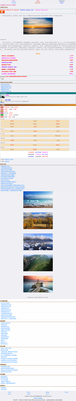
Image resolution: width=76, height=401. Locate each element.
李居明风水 (47, 392)
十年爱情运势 (38, 154)
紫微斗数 (57, 126)
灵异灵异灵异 (4, 389)
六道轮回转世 (15, 114)
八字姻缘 (14, 109)
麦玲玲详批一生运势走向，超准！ (27, 9)
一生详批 (10, 114)
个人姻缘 (57, 140)
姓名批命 (35, 135)
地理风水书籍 (4, 356)
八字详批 (57, 131)
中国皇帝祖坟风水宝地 (6, 86)
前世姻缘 (5, 109)
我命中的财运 (31, 154)
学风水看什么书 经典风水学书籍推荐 (9, 358)
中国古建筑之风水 (5, 326)
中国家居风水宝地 (5, 89)
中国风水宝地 (4, 331)
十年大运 (5, 114)
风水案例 (66, 392)
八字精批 (7, 95)
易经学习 (3, 340)
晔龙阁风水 (3, 5)
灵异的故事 (3, 387)
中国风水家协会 (4, 333)
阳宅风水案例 (4, 376)
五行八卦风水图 (4, 379)
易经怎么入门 (4, 342)
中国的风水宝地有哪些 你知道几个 (9, 181)
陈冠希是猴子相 (4, 378)
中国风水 (14, 5)
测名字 (10, 116)
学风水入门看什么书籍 (6, 348)
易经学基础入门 (4, 343)
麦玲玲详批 (12, 123)
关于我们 (35, 398)
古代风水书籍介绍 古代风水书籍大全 (9, 362)
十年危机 (12, 107)
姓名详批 (16, 107)
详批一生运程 (45, 154)
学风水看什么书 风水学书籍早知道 (9, 360)
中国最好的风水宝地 (5, 166)
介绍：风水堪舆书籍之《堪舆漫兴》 (9, 355)
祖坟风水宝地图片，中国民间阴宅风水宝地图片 (12, 190)
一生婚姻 (10, 109)
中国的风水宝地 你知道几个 (7, 183)
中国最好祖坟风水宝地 (6, 87)
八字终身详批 (31, 152)
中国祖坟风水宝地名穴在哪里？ (8, 174)
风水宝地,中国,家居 (5, 84)
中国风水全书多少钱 (5, 323)
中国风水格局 (4, 335)
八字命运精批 (6, 107)
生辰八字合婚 (38, 152)
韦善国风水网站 (4, 338)
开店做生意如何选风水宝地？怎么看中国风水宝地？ (13, 188)
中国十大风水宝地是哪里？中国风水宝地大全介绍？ (13, 185)
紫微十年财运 (57, 135)
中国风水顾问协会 (5, 336)
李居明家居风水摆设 (5, 366)
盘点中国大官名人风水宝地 (7, 178)
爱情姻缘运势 (45, 152)
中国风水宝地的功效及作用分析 (8, 171)
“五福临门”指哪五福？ (6, 381)
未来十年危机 (8, 99)
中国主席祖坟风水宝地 (6, 91)
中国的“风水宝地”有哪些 (6, 169)
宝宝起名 (35, 144)
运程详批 (12, 126)
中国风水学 (6, 161)
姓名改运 (35, 123)
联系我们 (40, 398)
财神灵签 (5, 116)
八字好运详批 (38, 156)
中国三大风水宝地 (5, 180)
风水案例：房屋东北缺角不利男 (8, 383)
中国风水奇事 (4, 324)
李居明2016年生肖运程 (6, 371)
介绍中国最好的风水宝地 (6, 168)
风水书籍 (28, 392)
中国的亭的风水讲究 (5, 328)
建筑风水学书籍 (4, 350)
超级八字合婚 (45, 156)
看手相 (13, 116)
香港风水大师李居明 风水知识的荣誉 (9, 370)
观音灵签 (12, 149)
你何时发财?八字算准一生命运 (41, 9)
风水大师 (9, 5)
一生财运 (12, 135)
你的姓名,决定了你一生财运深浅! (12, 9)
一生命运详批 (13, 2)
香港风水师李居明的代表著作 (7, 368)
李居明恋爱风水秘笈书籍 (6, 353)
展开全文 (38, 53)
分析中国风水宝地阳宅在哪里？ (8, 176)
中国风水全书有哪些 (5, 330)
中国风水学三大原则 (8, 159)
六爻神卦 (57, 149)
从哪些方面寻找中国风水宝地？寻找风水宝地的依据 (13, 187)
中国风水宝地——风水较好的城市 (8, 173)
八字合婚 (5, 111)
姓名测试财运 (31, 156)
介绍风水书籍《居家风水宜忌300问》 (9, 351)
